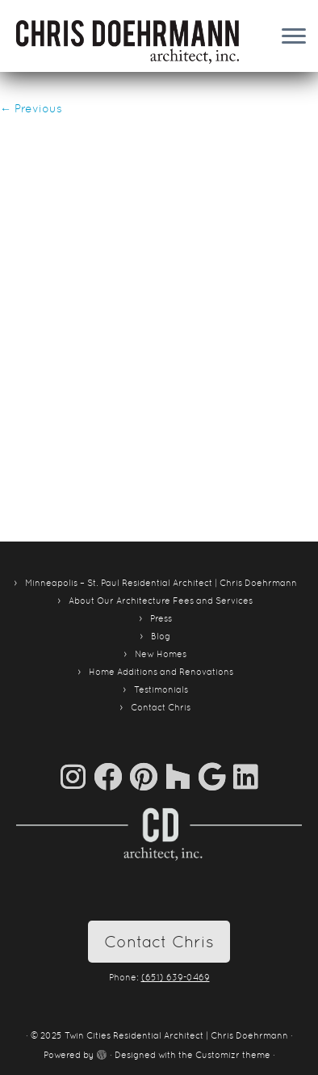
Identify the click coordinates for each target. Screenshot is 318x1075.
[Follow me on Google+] (216, 776)
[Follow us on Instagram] (77, 776)
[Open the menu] (294, 37)
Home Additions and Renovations (161, 672)
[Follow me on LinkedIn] (245, 776)
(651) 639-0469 (175, 977)
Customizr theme (232, 1055)
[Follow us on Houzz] (182, 776)
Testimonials (161, 689)
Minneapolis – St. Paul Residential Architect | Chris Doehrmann (161, 583)
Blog (160, 636)
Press (161, 618)
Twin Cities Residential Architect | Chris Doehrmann (176, 1035)
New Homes (160, 654)
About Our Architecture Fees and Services (161, 600)
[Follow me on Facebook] (112, 776)
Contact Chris (160, 707)
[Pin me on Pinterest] (147, 776)
